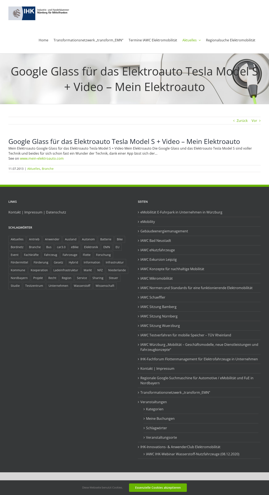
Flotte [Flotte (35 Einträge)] (87, 255)
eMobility (147, 221)
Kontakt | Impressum (157, 368)
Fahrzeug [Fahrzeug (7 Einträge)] (50, 255)
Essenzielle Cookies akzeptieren (158, 488)
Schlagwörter (156, 428)
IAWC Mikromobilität (156, 278)
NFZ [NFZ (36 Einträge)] (100, 270)
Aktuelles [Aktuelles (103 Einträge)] (17, 239)
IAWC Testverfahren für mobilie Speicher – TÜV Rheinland (185, 335)
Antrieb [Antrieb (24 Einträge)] (34, 239)
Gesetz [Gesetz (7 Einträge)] (58, 262)
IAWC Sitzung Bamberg (158, 306)
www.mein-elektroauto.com (42, 158)
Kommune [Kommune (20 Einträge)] (18, 270)
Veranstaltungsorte (161, 437)
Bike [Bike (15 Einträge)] (120, 239)
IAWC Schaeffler (152, 297)
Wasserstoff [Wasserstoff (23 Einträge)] (82, 286)
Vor (254, 120)
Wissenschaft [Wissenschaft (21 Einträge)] (105, 286)
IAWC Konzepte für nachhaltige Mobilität (172, 269)
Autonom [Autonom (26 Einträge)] (88, 239)
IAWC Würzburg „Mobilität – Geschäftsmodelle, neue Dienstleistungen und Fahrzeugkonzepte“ (199, 347)
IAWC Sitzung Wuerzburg (160, 325)
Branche (48, 169)
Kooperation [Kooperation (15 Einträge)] (39, 270)
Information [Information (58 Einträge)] (92, 262)
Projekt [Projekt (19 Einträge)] (38, 278)
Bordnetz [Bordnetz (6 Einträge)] (17, 247)
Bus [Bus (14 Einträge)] (48, 247)
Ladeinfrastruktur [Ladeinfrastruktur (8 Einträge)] (65, 270)
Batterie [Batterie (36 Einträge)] (105, 239)
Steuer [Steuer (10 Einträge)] (113, 278)
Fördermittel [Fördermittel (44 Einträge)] (19, 262)
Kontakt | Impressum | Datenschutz (37, 212)
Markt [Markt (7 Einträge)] (88, 270)
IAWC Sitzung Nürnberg (159, 316)
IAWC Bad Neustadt (155, 240)
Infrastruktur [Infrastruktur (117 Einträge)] (115, 262)
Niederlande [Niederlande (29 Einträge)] (117, 270)
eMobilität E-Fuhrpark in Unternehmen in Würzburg (181, 212)
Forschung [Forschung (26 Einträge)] (103, 255)
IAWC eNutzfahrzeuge (157, 250)
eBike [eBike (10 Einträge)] (75, 247)
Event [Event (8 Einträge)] (14, 255)
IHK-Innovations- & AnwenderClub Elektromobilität (180, 447)
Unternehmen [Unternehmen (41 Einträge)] (58, 286)
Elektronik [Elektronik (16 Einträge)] (91, 247)
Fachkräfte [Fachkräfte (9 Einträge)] (31, 255)
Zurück (242, 120)
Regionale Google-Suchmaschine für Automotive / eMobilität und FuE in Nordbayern (196, 380)
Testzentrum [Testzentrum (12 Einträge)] (34, 286)
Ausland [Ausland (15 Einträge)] (70, 239)
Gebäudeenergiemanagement (164, 231)
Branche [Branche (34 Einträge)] (35, 247)
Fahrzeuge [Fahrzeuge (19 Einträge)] (70, 255)
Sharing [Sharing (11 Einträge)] (97, 278)
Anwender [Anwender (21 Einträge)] (52, 239)
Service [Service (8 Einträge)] (82, 278)
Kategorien (155, 409)
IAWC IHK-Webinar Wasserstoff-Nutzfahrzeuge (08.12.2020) (192, 454)
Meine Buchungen (160, 418)
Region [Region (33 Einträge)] (66, 278)
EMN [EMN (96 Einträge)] (106, 247)
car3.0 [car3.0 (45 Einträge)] (61, 247)
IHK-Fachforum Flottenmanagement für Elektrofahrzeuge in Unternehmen (199, 359)
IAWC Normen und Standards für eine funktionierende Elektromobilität (196, 288)
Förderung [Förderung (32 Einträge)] (41, 262)
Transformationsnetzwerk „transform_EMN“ (175, 392)
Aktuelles (33, 169)
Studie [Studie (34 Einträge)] (15, 286)
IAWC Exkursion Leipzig (158, 259)
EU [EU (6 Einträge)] (117, 247)
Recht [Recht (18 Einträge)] (52, 278)
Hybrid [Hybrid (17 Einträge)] (73, 262)
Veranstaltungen (153, 402)
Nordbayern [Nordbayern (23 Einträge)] (19, 278)
